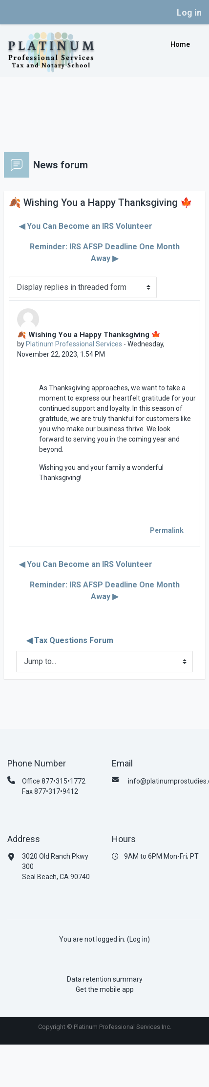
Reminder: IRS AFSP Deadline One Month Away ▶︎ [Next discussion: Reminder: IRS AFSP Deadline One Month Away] (105, 252)
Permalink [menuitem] (167, 530)
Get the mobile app (105, 989)
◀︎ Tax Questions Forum (69, 640)
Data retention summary (105, 979)
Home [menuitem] (180, 44)
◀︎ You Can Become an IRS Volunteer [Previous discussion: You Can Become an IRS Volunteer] (85, 226)
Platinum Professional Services (74, 344)
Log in (189, 12)
